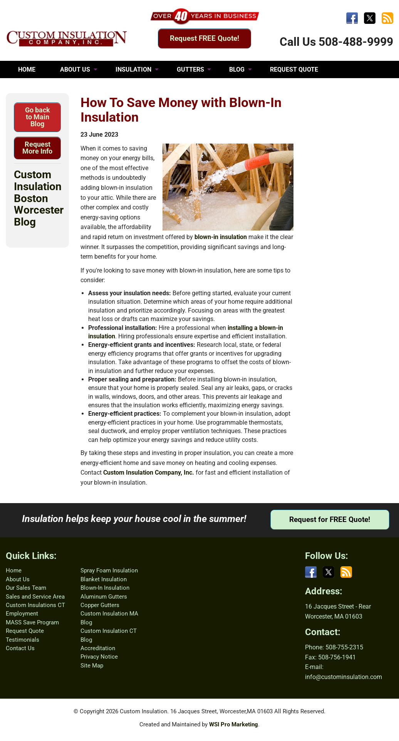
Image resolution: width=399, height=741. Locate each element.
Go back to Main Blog (37, 117)
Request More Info (37, 147)
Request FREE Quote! (204, 38)
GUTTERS (190, 69)
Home (14, 570)
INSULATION (133, 69)
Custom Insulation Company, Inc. (148, 472)
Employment (22, 613)
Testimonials (22, 639)
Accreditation (97, 648)
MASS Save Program (32, 622)
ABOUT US (75, 69)
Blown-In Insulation (104, 587)
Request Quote (25, 630)
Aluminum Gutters (103, 596)
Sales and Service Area (35, 596)
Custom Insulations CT (35, 605)
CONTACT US (105, 86)
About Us (18, 579)
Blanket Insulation (103, 579)
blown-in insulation (220, 237)
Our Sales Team (26, 587)
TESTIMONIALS (40, 86)
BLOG (237, 69)
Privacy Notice (99, 656)
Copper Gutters (99, 605)
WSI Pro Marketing (233, 724)
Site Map (91, 665)
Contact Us (20, 648)
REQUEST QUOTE (294, 69)
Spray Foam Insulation (109, 570)
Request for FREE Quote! (329, 519)
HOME (26, 69)
